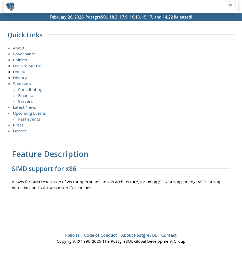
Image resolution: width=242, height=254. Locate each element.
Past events (29, 119)
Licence (20, 130)
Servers (25, 101)
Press (18, 125)
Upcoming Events (29, 113)
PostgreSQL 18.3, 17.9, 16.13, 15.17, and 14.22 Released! (139, 17)
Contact (169, 235)
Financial (26, 95)
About (18, 47)
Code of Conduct (100, 235)
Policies (20, 59)
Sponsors (22, 83)
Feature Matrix (27, 65)
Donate (20, 71)
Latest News (24, 107)
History (20, 77)
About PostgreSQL (139, 235)
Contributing (30, 89)
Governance (24, 53)
